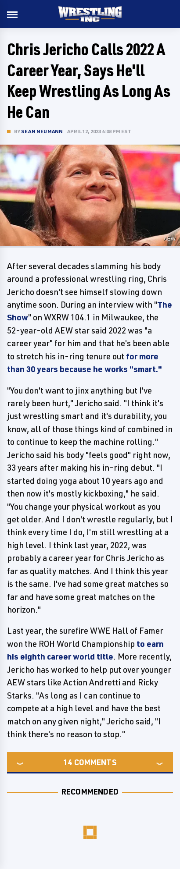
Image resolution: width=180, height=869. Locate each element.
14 (67, 762)
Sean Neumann (42, 131)
